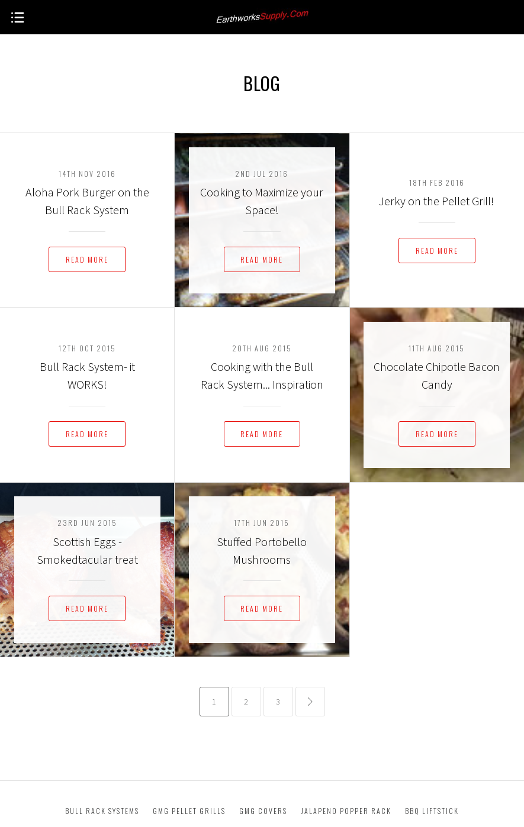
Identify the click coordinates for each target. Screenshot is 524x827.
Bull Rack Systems (102, 811)
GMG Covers (263, 811)
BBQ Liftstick (432, 811)
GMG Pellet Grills (189, 811)
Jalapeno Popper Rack (346, 811)
